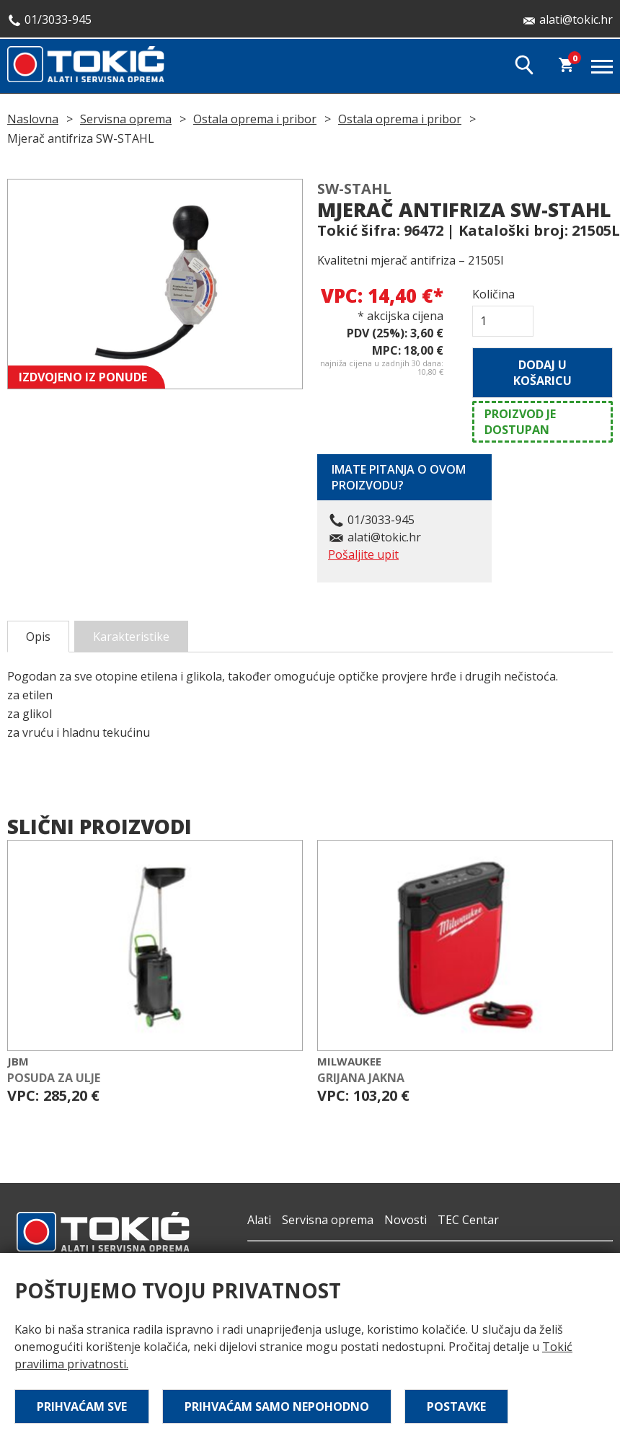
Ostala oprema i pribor (254, 119)
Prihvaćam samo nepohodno (277, 1406)
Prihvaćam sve (82, 1406)
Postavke (456, 1406)
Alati (259, 1220)
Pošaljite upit (363, 554)
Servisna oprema (126, 119)
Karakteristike (131, 636)
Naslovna (32, 119)
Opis (38, 636)
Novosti (405, 1220)
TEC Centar (468, 1220)
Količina (493, 294)
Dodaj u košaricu (542, 373)
